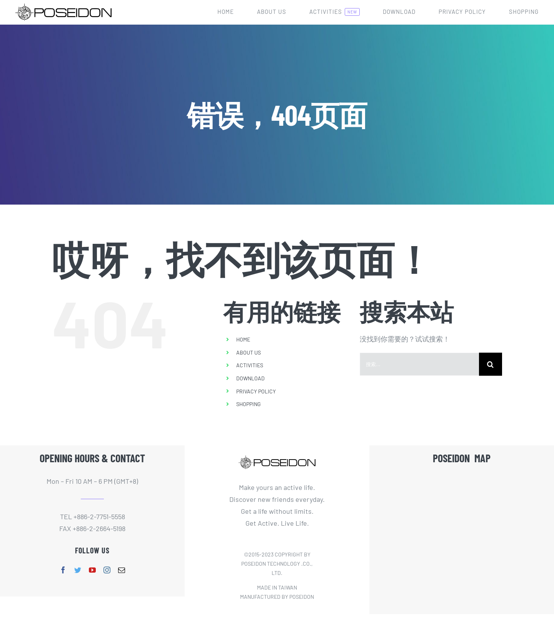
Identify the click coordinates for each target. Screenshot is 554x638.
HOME (243, 339)
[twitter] (77, 569)
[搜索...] (419, 364)
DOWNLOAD (250, 378)
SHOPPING (248, 404)
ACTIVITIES (249, 365)
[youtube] (92, 569)
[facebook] (63, 569)
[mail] (121, 569)
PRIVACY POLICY (256, 391)
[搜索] (490, 364)
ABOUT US (248, 352)
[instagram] (106, 569)
